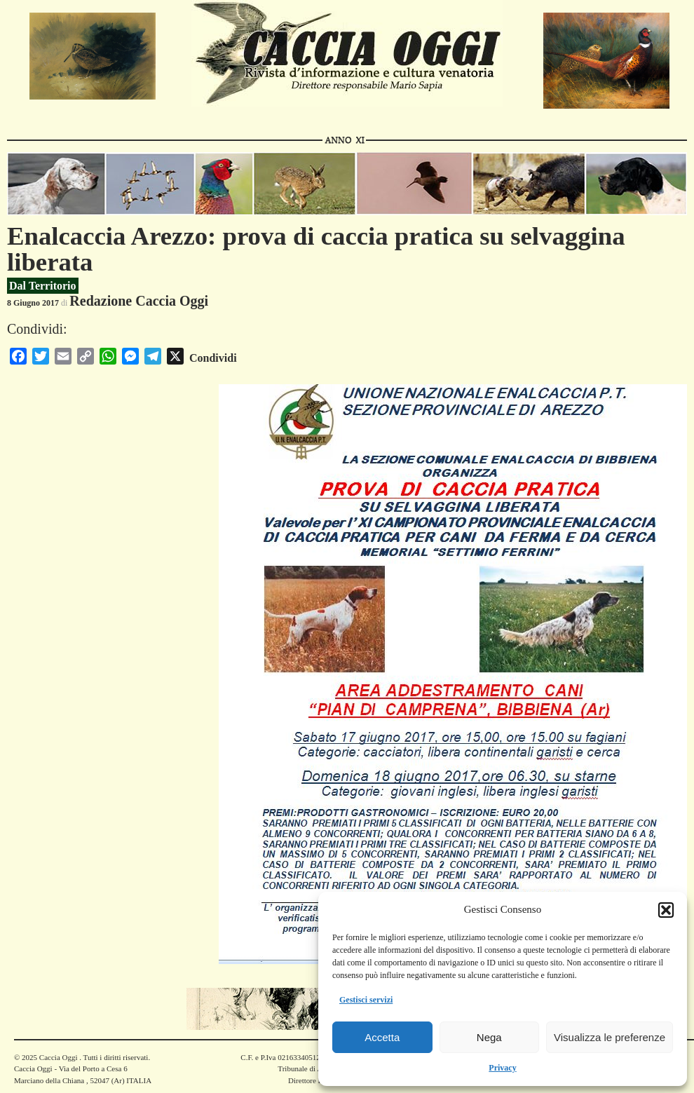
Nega (489, 1037)
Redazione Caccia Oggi (138, 300)
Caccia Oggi (58, 1057)
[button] (666, 910)
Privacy (502, 1068)
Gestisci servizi (366, 1000)
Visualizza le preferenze (609, 1037)
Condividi (213, 358)
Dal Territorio (42, 286)
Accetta (382, 1037)
